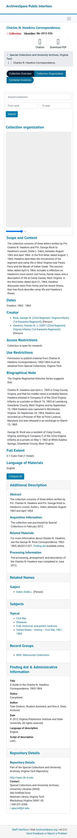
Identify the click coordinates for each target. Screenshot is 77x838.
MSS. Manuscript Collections (32, 655)
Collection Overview (20, 73)
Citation (40, 43)
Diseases (21, 622)
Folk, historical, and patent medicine (36, 626)
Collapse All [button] (15, 476)
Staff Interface (20, 829)
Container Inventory (20, 80)
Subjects (17, 603)
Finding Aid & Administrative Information (33, 669)
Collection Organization (50, 73)
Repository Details (25, 752)
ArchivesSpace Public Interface (29, 6)
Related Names (22, 577)
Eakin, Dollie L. (24, 591)
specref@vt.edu (20, 808)
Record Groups (21, 645)
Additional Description (28, 485)
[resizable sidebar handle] (16, 231)
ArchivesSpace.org (46, 829)
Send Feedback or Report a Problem (46, 833)
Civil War (21, 618)
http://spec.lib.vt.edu (21, 777)
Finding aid (39, 545)
